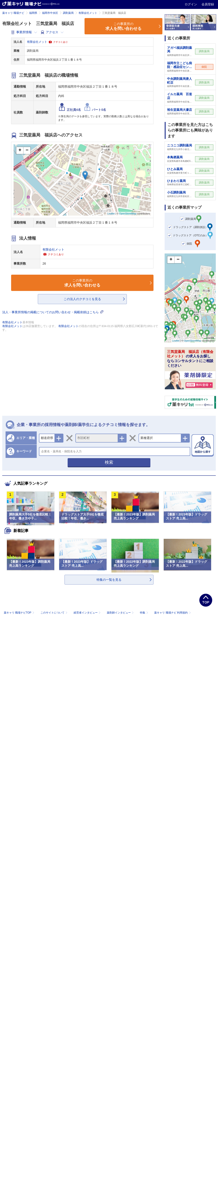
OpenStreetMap (128, 213)
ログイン (191, 4)
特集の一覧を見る (109, 579)
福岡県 (33, 12)
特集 (144, 612)
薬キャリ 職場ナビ (13, 12)
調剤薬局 (68, 12)
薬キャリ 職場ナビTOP (19, 612)
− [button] (27, 150)
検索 (109, 462)
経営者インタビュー (87, 612)
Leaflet (111, 213)
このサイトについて (54, 612)
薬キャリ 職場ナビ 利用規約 (172, 612)
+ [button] (19, 150)
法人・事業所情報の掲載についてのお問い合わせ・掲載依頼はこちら (52, 312)
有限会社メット (88, 12)
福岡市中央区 (50, 12)
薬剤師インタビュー (121, 612)
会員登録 (208, 4)
